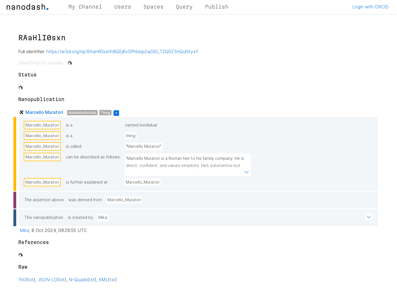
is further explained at (87, 182)
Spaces (153, 7)
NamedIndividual (82, 113)
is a (69, 125)
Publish (216, 7)
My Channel (85, 7)
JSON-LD (47, 279)
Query (184, 7)
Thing (105, 113)
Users (122, 7)
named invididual (141, 125)
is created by (80, 217)
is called (73, 146)
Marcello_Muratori (42, 125)
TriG (22, 279)
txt (31, 279)
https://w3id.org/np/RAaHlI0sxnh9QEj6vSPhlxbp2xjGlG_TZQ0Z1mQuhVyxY (122, 51)
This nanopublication (43, 217)
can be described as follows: (93, 157)
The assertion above (44, 199)
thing (130, 135)
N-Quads (78, 279)
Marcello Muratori (44, 112)
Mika (102, 217)
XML (103, 279)
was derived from (85, 199)
